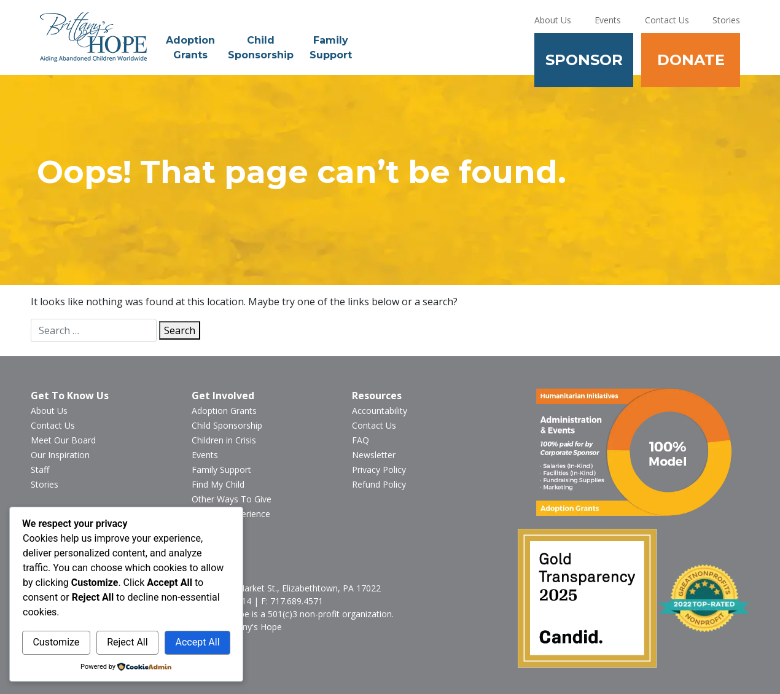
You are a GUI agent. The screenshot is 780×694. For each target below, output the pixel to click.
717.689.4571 (296, 601)
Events (608, 20)
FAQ (360, 440)
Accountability (379, 410)
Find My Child (218, 484)
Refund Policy (379, 484)
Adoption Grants (190, 47)
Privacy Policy (379, 469)
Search (179, 330)
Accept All (197, 642)
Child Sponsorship (261, 47)
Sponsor (584, 60)
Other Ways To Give (231, 499)
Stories (726, 20)
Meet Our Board (63, 440)
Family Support (331, 47)
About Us (552, 20)
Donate (691, 60)
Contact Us (667, 20)
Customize (56, 642)
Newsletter (374, 455)
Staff (40, 469)
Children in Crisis (224, 440)
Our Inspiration (60, 455)
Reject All (127, 642)
